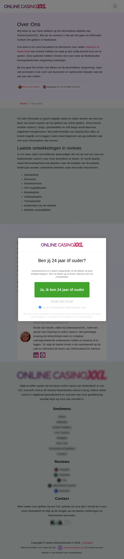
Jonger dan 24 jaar (62, 301)
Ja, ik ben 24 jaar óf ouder (62, 290)
